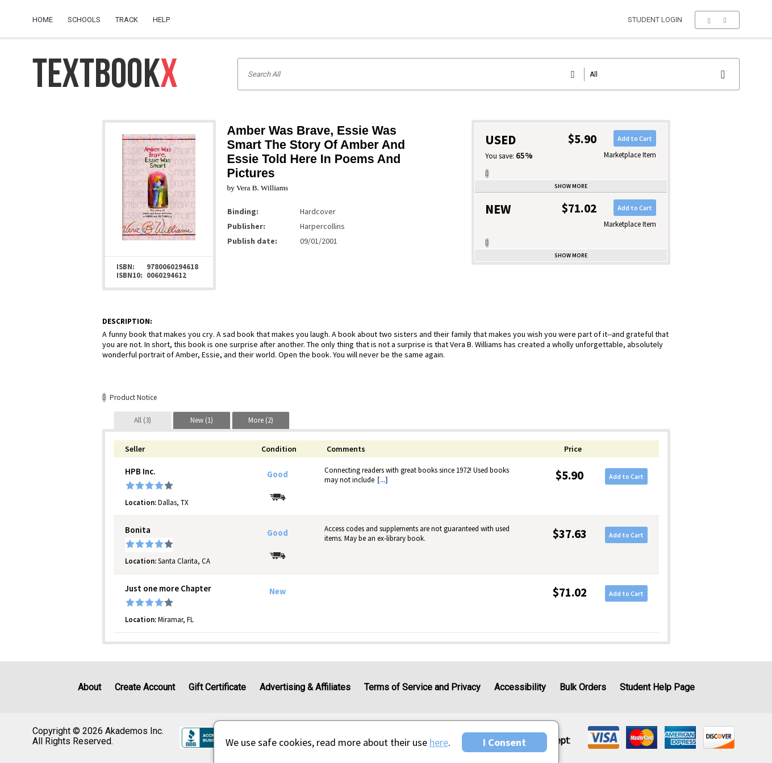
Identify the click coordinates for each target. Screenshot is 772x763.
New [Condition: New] (277, 591)
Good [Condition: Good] (277, 474)
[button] (717, 20)
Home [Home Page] (42, 19)
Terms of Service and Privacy (422, 687)
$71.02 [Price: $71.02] (570, 592)
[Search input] (488, 74)
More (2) (260, 420)
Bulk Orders (583, 687)
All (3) (142, 420)
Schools (84, 19)
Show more (570, 186)
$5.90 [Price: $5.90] (569, 475)
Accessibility (520, 687)
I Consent (504, 742)
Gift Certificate (217, 687)
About (89, 687)
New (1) (201, 420)
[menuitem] (46, 15)
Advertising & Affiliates (305, 687)
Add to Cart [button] (634, 138)
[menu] (717, 20)
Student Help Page (657, 687)
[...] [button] (382, 480)
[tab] (143, 420)
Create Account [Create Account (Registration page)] (145, 687)
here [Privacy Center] (438, 742)
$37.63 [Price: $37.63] (570, 533)
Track (126, 19)
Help (161, 19)
